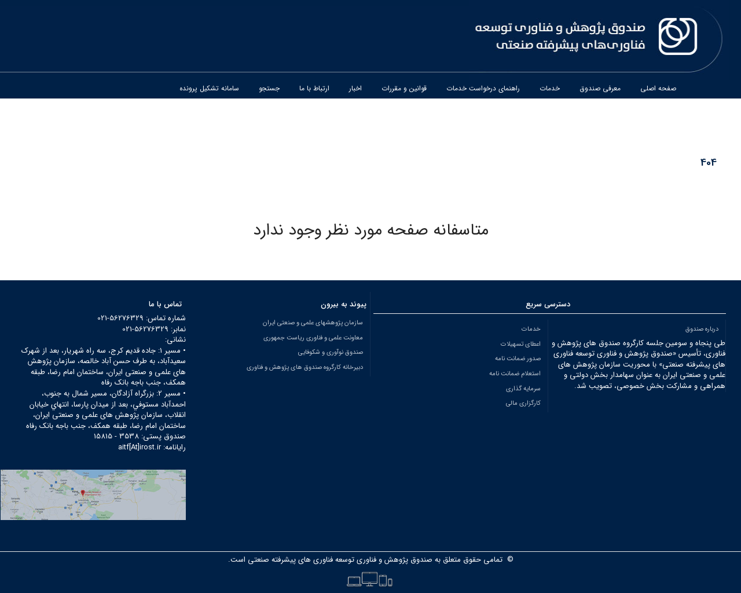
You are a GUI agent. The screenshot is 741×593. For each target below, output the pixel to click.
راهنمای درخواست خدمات (483, 88)
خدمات (550, 88)
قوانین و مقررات (404, 88)
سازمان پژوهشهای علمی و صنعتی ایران (313, 322)
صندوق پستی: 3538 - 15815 (140, 436)
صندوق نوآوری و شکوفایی (330, 352)
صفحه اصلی (658, 88)
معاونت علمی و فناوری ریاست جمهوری (313, 337)
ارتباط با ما (314, 88)
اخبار (355, 88)
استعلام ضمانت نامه (515, 373)
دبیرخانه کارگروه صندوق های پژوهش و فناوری (305, 367)
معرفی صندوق (600, 88)
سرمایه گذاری (523, 388)
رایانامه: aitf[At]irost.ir (152, 447)
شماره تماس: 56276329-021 (141, 318)
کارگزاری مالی (523, 403)
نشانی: (175, 340)
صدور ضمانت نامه (518, 358)
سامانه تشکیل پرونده (209, 88)
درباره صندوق (701, 329)
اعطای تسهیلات (521, 344)
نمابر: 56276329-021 (154, 329)
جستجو (269, 88)
